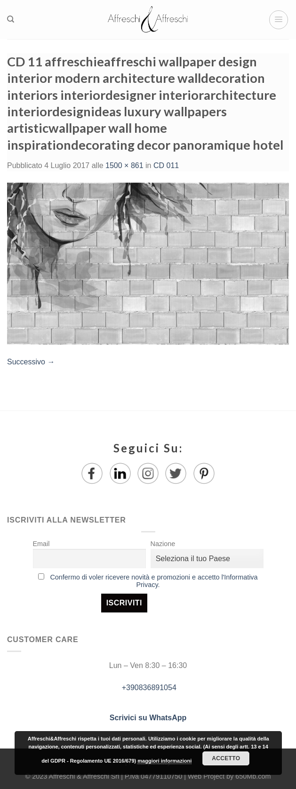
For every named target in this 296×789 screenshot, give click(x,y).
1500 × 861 (124, 165)
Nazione (163, 543)
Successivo (31, 362)
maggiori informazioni (164, 761)
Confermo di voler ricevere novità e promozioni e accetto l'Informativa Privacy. (153, 580)
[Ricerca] (10, 19)
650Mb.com (253, 776)
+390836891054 (148, 688)
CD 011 (166, 165)
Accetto (226, 758)
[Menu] (278, 19)
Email (41, 543)
